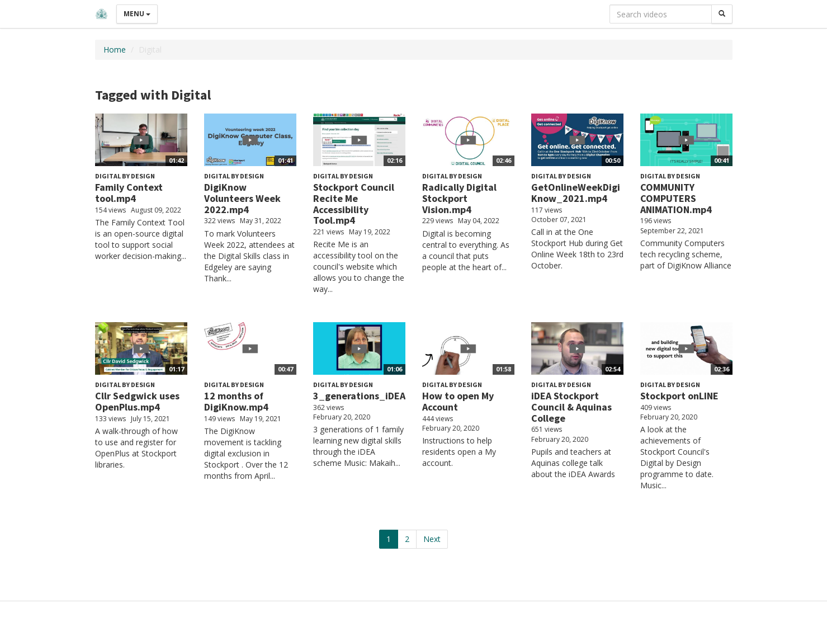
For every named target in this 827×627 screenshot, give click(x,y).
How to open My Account (458, 401)
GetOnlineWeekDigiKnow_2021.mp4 (575, 193)
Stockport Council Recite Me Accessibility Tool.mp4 (353, 204)
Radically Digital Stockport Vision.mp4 (459, 198)
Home (114, 49)
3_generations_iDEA (359, 395)
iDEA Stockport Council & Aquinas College (571, 407)
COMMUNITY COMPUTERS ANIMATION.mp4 (676, 198)
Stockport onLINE (679, 395)
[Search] (722, 13)
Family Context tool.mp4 (129, 193)
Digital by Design (125, 176)
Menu (137, 13)
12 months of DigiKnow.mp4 (236, 401)
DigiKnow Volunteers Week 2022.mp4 (242, 198)
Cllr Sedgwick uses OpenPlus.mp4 (137, 401)
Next (432, 539)
